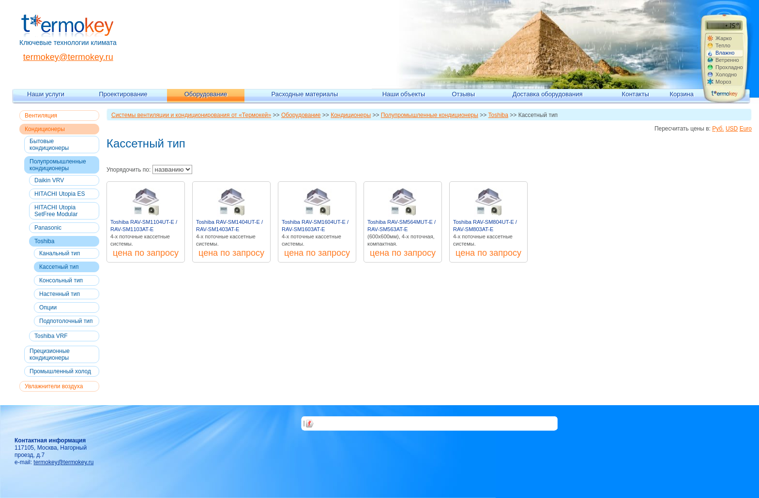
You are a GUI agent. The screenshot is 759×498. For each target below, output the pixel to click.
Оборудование (205, 94)
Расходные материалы (305, 94)
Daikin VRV (49, 180)
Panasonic (47, 227)
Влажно (724, 53)
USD (732, 128)
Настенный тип (59, 294)
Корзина (681, 94)
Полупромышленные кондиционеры (58, 165)
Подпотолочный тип (66, 321)
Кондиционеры (45, 129)
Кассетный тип (58, 267)
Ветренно (727, 60)
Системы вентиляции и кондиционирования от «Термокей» (191, 115)
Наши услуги (45, 94)
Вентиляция (41, 115)
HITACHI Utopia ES (59, 193)
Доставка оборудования (548, 94)
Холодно (726, 74)
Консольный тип (61, 280)
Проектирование (123, 94)
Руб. (718, 128)
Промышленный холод (60, 371)
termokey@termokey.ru (68, 57)
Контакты (635, 94)
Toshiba (44, 241)
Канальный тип (59, 253)
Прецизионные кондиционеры (50, 354)
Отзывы (463, 94)
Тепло (722, 45)
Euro (746, 128)
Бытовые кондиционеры (49, 144)
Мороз (723, 82)
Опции (48, 307)
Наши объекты (403, 94)
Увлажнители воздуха (54, 386)
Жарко (723, 38)
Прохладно (729, 67)
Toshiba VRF (51, 336)
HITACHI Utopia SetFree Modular (55, 211)
